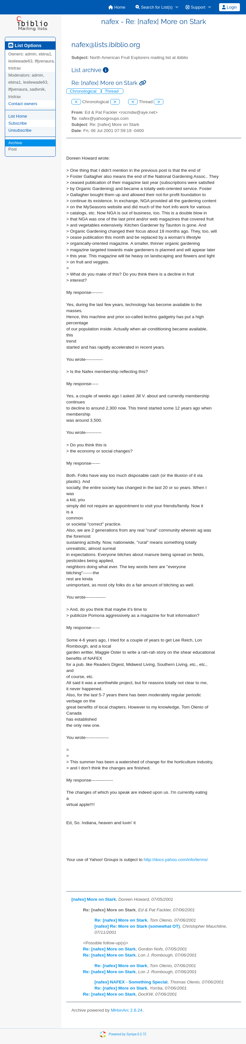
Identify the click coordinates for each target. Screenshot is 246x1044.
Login (229, 7)
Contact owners (22, 103)
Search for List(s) (154, 7)
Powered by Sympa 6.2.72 (127, 1034)
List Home (17, 116)
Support (195, 7)
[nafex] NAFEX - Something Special (131, 982)
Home (116, 7)
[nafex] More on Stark (93, 899)
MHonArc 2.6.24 (126, 1010)
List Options (24, 45)
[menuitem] (116, 7)
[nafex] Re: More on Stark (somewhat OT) (137, 926)
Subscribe (17, 123)
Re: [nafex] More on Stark (120, 920)
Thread (112, 91)
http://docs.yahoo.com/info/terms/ (176, 859)
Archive (15, 142)
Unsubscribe (19, 130)
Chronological (84, 91)
